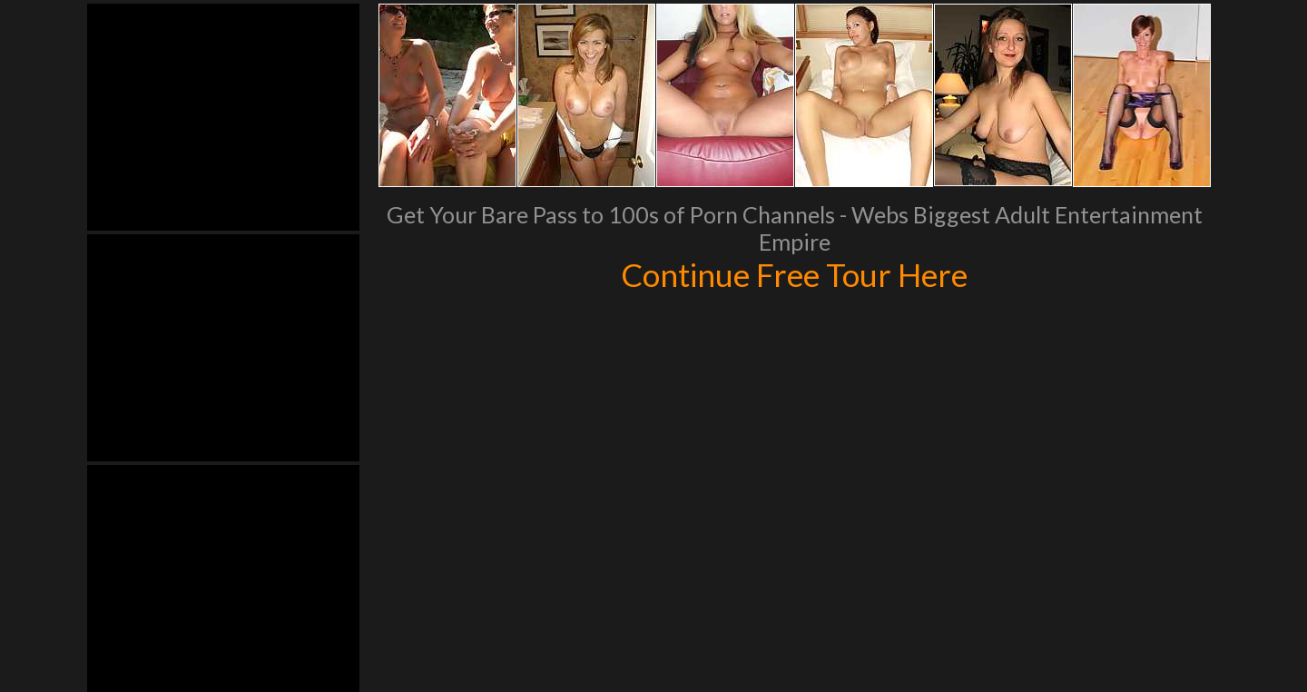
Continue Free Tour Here (794, 274)
